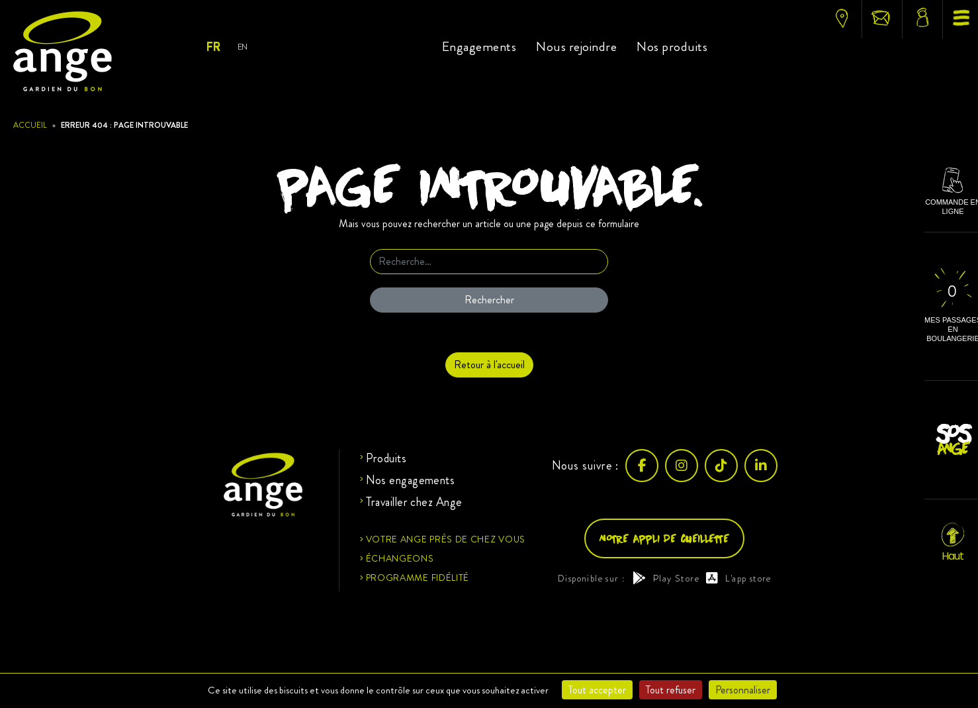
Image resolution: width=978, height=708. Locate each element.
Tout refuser (670, 689)
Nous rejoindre (576, 46)
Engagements (479, 46)
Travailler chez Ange (414, 502)
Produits (386, 458)
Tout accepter (597, 689)
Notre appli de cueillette (664, 538)
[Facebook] (641, 465)
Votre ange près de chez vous (446, 539)
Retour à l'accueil (489, 364)
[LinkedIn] (761, 465)
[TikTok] (721, 465)
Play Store (666, 578)
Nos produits (672, 46)
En (242, 46)
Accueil (30, 125)
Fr (213, 47)
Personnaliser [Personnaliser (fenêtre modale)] (742, 689)
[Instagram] (681, 465)
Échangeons (400, 558)
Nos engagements (410, 480)
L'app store (739, 578)
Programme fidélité (418, 577)
